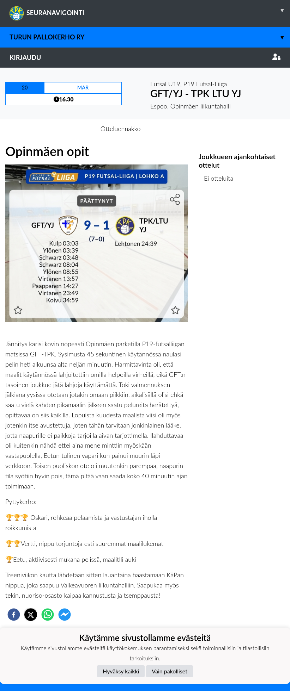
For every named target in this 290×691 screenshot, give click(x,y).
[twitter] (30, 614)
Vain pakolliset (169, 671)
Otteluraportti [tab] (171, 128)
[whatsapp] (47, 614)
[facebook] (13, 614)
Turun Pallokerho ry (150, 37)
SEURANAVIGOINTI (150, 10)
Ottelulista (221, 214)
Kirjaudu (145, 57)
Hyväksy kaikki (121, 671)
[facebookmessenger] (64, 614)
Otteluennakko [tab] (121, 128)
